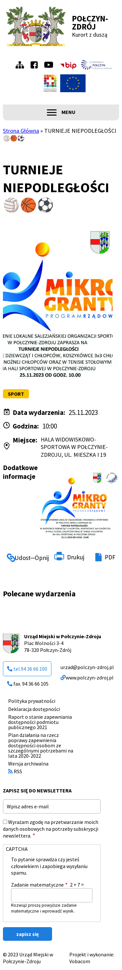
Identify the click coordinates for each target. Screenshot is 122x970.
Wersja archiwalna (28, 763)
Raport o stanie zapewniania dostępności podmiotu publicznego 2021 (40, 722)
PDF (110, 557)
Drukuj (75, 557)
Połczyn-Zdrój (90, 22)
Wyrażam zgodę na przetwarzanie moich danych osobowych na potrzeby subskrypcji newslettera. (50, 829)
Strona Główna (21, 130)
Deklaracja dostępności (34, 709)
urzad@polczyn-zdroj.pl (87, 667)
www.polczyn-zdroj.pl (87, 677)
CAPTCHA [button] (17, 849)
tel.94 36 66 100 (27, 668)
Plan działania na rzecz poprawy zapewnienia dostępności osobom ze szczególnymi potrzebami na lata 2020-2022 (40, 745)
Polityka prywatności (31, 701)
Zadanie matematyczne (37, 884)
